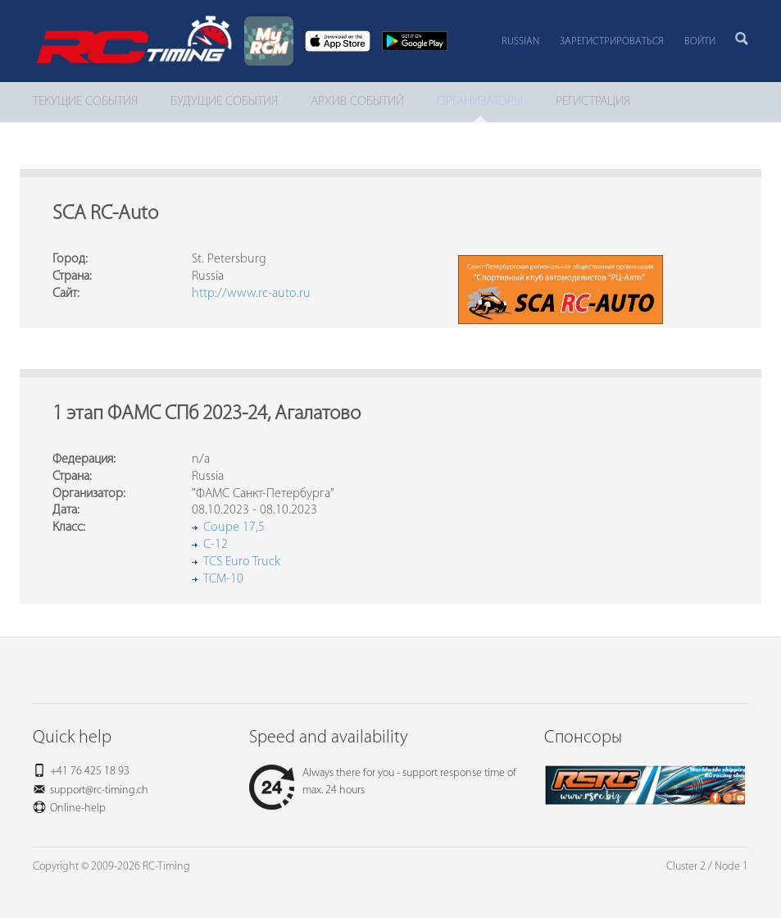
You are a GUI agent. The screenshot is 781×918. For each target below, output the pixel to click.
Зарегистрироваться (612, 41)
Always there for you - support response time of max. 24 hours (382, 782)
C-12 (215, 544)
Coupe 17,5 (234, 527)
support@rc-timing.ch (99, 790)
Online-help (78, 808)
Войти (699, 41)
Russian (520, 41)
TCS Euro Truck (241, 562)
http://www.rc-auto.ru (251, 293)
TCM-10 (223, 579)
